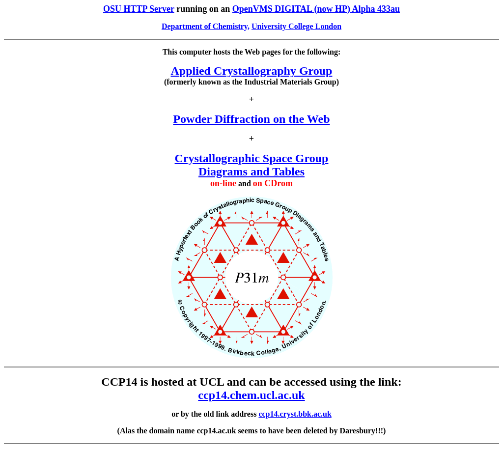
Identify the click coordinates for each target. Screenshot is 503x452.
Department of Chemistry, (206, 26)
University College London (296, 26)
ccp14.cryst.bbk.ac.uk (294, 414)
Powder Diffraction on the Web (251, 119)
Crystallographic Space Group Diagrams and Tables (252, 165)
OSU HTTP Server (138, 9)
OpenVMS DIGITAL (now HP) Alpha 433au (316, 9)
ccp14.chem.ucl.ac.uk (251, 395)
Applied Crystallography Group (252, 70)
